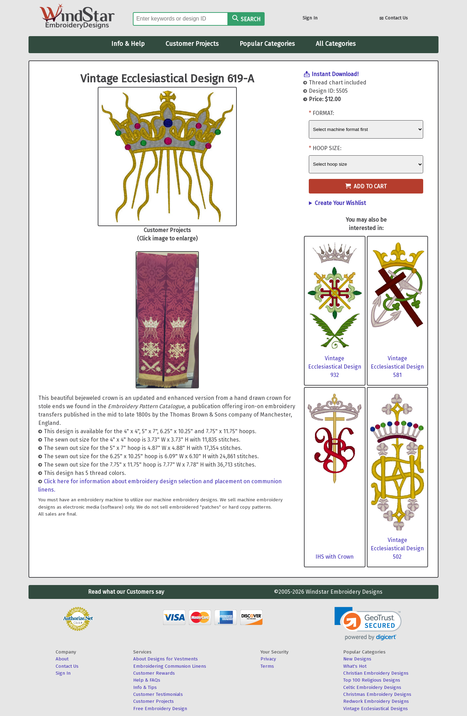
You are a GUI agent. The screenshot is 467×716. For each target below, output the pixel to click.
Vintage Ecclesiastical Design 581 (397, 366)
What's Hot (355, 666)
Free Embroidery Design (160, 708)
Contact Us (393, 19)
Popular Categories (267, 44)
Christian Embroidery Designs (376, 673)
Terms (267, 666)
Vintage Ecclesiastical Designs (375, 708)
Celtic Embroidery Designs (372, 687)
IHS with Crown (334, 556)
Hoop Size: (327, 148)
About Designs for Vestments (165, 659)
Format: (323, 113)
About (62, 659)
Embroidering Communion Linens (169, 666)
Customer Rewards (154, 673)
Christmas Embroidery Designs (377, 694)
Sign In (310, 18)
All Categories (336, 44)
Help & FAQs (146, 680)
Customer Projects (192, 44)
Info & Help (128, 44)
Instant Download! (335, 74)
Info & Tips (145, 687)
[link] (368, 623)
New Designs (357, 659)
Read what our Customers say (126, 592)
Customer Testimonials (158, 694)
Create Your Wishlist (340, 203)
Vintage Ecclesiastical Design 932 (334, 366)
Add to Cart (366, 186)
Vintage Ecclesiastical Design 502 (397, 548)
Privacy (268, 659)
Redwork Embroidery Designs (376, 701)
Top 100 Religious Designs (371, 680)
